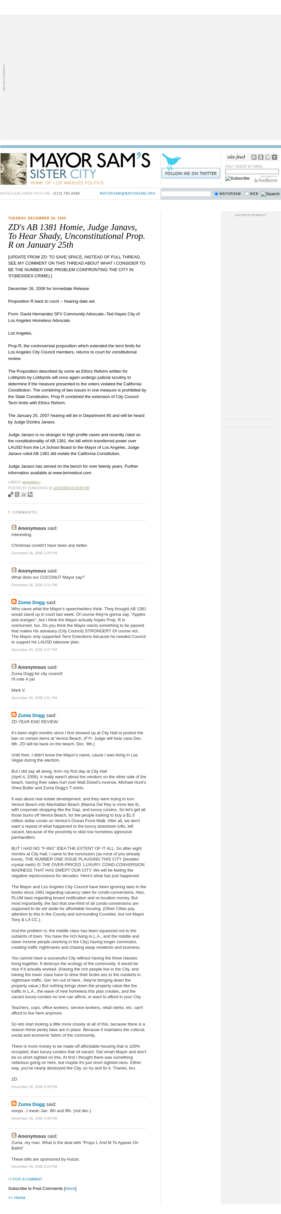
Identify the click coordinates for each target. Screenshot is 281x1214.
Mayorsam (230, 194)
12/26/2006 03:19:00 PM (71, 488)
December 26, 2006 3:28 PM (34, 553)
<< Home (16, 1197)
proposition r (31, 482)
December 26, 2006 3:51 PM (34, 698)
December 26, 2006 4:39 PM (34, 1087)
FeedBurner (266, 179)
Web (254, 194)
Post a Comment (27, 1179)
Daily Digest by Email (244, 166)
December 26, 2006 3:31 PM (34, 585)
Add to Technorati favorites (30, 494)
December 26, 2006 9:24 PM (34, 1166)
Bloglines (260, 157)
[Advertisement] (61, 77)
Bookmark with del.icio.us (10, 494)
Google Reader (267, 157)
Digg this (23, 494)
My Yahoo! (274, 157)
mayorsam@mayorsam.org (128, 193)
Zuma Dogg (31, 602)
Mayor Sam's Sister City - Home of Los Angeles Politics (80, 168)
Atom (70, 1188)
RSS (254, 157)
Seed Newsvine (17, 494)
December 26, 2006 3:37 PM (34, 650)
